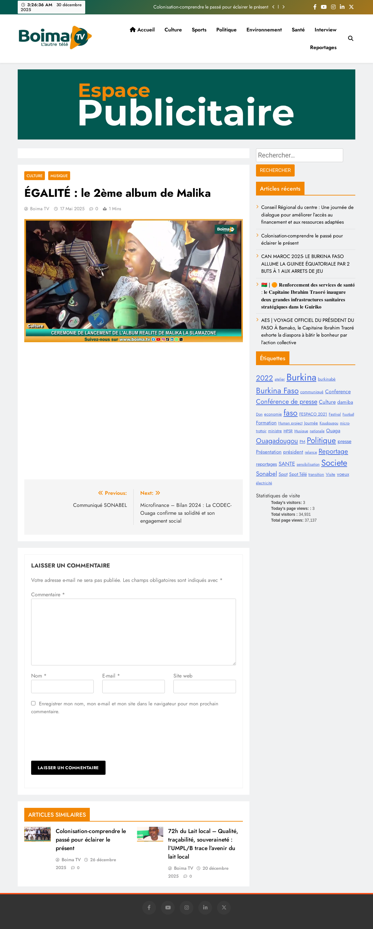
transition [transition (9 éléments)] (316, 474)
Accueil (142, 29)
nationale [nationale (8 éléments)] (317, 431)
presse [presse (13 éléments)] (344, 441)
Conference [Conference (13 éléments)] (338, 391)
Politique (226, 29)
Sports (199, 29)
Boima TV (39, 208)
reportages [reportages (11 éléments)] (266, 464)
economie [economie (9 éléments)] (273, 414)
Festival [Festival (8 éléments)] (335, 414)
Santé (298, 29)
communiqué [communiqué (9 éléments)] (312, 392)
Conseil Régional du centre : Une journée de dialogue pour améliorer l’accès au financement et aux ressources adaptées (307, 215)
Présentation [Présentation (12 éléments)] (269, 451)
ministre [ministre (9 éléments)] (275, 431)
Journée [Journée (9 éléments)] (311, 423)
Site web (182, 675)
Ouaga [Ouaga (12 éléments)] (333, 430)
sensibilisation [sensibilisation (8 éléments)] (308, 464)
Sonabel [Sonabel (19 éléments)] (266, 473)
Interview (326, 29)
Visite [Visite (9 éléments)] (330, 474)
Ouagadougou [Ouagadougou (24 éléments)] (277, 441)
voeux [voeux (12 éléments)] (343, 474)
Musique (59, 175)
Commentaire (48, 594)
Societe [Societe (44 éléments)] (334, 462)
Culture (173, 29)
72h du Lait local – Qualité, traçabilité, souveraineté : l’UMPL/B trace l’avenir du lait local (203, 844)
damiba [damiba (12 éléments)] (345, 402)
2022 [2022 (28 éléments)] (264, 378)
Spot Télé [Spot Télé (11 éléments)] (298, 474)
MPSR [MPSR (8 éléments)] (288, 431)
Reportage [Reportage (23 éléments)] (333, 451)
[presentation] (81, 738)
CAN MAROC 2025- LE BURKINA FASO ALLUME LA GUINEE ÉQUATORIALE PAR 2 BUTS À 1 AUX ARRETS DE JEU (305, 264)
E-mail (111, 675)
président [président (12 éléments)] (293, 451)
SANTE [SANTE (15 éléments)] (287, 464)
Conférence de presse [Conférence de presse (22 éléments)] (286, 401)
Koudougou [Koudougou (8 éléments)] (329, 423)
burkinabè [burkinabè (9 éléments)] (327, 379)
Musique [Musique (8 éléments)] (301, 431)
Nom (39, 675)
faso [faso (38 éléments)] (291, 412)
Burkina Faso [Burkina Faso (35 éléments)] (277, 390)
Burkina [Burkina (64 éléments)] (301, 377)
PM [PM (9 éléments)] (302, 441)
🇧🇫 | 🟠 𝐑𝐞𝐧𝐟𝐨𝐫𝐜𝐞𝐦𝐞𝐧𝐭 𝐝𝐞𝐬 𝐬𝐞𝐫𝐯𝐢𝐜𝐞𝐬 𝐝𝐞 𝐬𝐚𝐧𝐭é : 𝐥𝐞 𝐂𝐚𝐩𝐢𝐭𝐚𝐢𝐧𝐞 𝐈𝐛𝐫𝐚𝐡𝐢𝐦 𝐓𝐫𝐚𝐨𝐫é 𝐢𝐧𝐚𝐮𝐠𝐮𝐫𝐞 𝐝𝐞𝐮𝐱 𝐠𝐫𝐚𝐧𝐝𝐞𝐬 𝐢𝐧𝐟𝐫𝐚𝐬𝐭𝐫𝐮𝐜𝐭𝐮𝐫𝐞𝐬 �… (308, 295)
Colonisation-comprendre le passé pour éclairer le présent (210, 6)
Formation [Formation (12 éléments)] (266, 422)
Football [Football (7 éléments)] (348, 414)
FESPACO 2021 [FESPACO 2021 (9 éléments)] (313, 414)
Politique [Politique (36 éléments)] (321, 440)
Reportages (323, 47)
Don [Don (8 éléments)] (259, 414)
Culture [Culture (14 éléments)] (327, 402)
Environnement (264, 29)
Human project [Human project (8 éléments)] (290, 423)
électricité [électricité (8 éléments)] (264, 483)
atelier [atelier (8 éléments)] (280, 379)
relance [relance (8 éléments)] (311, 452)
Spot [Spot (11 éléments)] (283, 474)
